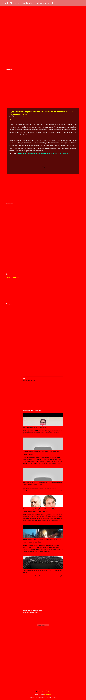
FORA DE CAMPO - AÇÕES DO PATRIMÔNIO (35, 427)
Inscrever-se (59, 3)
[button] (10, 119)
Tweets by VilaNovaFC (12, 277)
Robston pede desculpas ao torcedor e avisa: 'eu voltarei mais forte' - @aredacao (43, 153)
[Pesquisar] (84, 3)
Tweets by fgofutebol (29, 380)
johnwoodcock (47, 694)
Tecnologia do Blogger (43, 691)
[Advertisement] (43, 55)
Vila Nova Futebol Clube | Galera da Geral (29, 3)
